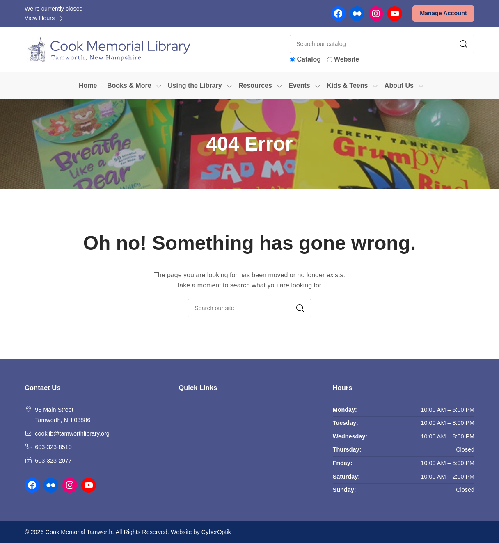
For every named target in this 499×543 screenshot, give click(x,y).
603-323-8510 (53, 447)
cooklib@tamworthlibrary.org (72, 433)
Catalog (309, 59)
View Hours (44, 18)
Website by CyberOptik (201, 532)
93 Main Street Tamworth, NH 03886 (62, 415)
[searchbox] (249, 308)
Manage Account (443, 13)
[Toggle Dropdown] (159, 85)
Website (346, 59)
